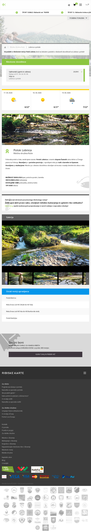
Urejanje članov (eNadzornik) (12, 411)
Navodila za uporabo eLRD (11, 402)
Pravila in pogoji (7, 430)
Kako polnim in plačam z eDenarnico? (15, 396)
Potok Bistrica (11, 298)
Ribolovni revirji (7, 450)
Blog (3, 460)
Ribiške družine (7, 453)
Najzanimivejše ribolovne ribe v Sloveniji (16, 447)
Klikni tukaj (9, 206)
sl (87, 4)
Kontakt (4, 424)
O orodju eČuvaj (8, 414)
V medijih (5, 463)
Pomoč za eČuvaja (8, 417)
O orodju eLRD (7, 399)
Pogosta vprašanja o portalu (12, 387)
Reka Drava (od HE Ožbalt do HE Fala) (19, 305)
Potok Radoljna (11, 318)
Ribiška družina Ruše (17, 47)
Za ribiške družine (8, 433)
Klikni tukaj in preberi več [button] (45, 354)
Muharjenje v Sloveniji (9, 441)
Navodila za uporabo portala (12, 390)
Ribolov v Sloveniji (8, 438)
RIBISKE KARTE (13, 373)
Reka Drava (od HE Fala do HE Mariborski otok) (22, 311)
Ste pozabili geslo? (8, 393)
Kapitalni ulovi (7, 457)
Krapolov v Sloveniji (9, 444)
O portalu (5, 427)
